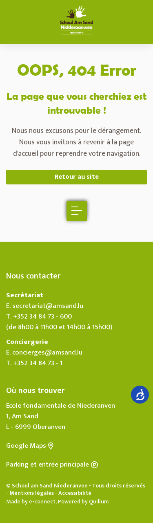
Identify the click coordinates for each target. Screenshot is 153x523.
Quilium (99, 501)
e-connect (42, 501)
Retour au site (77, 176)
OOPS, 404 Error (76, 70)
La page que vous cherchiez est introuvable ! (76, 103)
